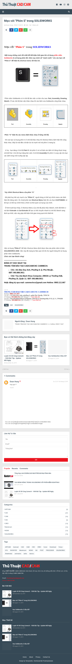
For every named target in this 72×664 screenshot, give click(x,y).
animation (18, 553)
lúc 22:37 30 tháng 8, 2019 (60, 381)
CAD (26, 25)
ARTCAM (36, 509)
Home (25, 657)
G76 (6, 550)
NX (36, 550)
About (31, 657)
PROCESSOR (50, 550)
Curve (45, 547)
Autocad (15, 547)
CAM (36, 516)
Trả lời (12, 387)
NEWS (36, 530)
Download (53, 547)
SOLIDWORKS (19, 305)
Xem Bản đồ (35, 297)
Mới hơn (6, 369)
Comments (24, 468)
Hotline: (8, 580)
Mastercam (36, 527)
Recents (15, 468)
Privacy (38, 657)
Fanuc (61, 547)
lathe (25, 553)
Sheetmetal (8, 553)
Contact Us (46, 657)
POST (41, 550)
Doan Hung (9, 25)
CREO (36, 523)
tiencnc (31, 553)
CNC (36, 520)
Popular (7, 468)
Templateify (29, 661)
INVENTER (13, 550)
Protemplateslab (48, 661)
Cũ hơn (66, 369)
